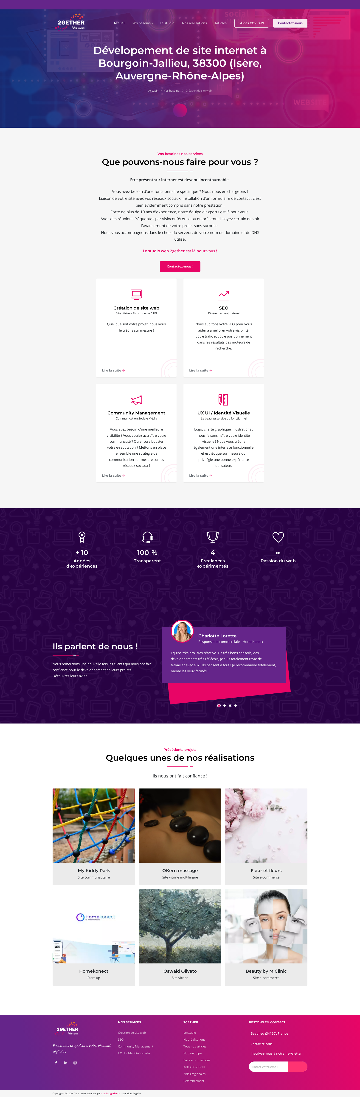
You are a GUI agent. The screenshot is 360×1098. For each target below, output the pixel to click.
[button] (219, 706)
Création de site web (199, 91)
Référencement (193, 1081)
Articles (221, 23)
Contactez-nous (290, 23)
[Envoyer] (297, 1067)
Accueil (119, 23)
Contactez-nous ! (180, 266)
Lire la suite (113, 370)
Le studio (167, 23)
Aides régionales (194, 1075)
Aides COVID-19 (252, 23)
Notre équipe (192, 1054)
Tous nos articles (194, 1047)
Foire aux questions (196, 1061)
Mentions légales (131, 1094)
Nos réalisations (194, 23)
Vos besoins (141, 23)
